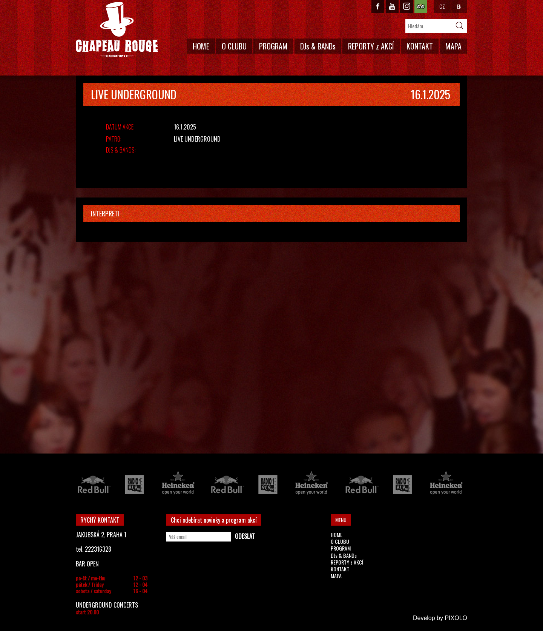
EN (459, 6)
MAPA (453, 46)
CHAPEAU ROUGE (117, 29)
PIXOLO (456, 618)
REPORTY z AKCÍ (371, 46)
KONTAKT (419, 46)
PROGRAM (273, 46)
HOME (201, 46)
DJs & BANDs (318, 46)
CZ (442, 6)
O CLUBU (234, 46)
